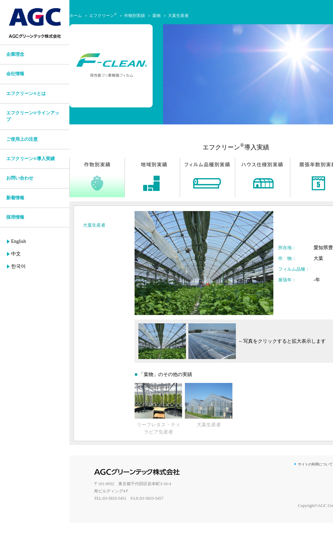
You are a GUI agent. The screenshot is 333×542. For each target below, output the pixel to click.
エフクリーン (103, 15)
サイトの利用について (315, 464)
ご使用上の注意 (22, 139)
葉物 (156, 15)
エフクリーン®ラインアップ (32, 116)
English (18, 241)
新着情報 (15, 197)
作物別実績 (134, 15)
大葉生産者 (178, 15)
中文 (16, 253)
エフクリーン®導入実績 (30, 158)
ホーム (75, 15)
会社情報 (15, 73)
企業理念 (15, 54)
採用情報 (15, 217)
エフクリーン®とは (26, 93)
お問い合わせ (19, 178)
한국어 (18, 266)
